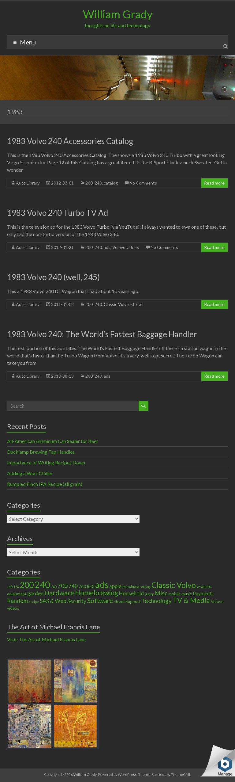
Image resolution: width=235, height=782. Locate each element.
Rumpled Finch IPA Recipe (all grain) (44, 484)
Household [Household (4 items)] (131, 593)
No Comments (143, 182)
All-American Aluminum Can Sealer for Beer (52, 441)
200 (89, 182)
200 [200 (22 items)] (27, 585)
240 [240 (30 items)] (42, 584)
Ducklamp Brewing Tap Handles (41, 452)
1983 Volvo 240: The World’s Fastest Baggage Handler (102, 334)
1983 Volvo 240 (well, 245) (53, 277)
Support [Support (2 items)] (132, 601)
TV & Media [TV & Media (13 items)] (191, 600)
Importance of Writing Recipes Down (46, 462)
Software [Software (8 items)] (100, 600)
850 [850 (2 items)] (90, 586)
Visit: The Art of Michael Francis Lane (46, 639)
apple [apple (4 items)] (115, 586)
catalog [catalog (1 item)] (145, 587)
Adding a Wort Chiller (30, 473)
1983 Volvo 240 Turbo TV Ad (57, 213)
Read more (214, 182)
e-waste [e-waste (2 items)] (204, 586)
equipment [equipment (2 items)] (16, 593)
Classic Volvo (116, 304)
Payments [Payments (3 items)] (203, 593)
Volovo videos (125, 247)
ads (107, 247)
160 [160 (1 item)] (16, 587)
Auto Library (27, 182)
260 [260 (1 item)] (54, 587)
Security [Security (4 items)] (76, 601)
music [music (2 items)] (186, 593)
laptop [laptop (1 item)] (149, 594)
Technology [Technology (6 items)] (156, 600)
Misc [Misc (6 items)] (161, 593)
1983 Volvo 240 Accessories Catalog (70, 141)
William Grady (117, 14)
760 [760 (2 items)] (82, 586)
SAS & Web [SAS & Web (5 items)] (53, 600)
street (137, 304)
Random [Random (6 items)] (17, 600)
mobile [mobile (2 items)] (174, 593)
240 (98, 182)
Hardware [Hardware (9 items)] (59, 593)
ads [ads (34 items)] (101, 584)
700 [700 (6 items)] (63, 585)
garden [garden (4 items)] (35, 593)
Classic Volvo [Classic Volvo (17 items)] (173, 584)
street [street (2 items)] (119, 601)
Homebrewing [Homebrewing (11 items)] (96, 593)
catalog (111, 182)
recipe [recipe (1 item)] (34, 602)
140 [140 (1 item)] (10, 587)
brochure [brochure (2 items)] (130, 586)
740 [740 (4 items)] (73, 586)
